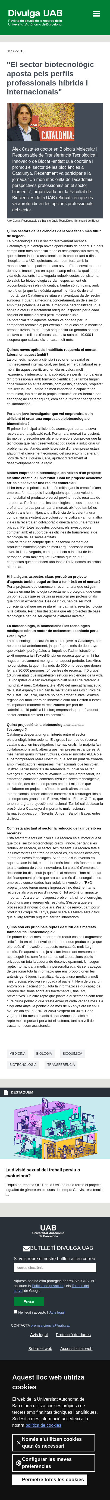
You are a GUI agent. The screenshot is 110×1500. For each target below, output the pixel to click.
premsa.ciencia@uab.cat (50, 1325)
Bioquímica (72, 1054)
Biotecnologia (23, 1065)
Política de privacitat (47, 1286)
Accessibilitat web (76, 1348)
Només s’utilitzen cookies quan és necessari (48, 1443)
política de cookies (43, 1425)
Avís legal (57, 1312)
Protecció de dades (73, 1334)
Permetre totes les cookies (49, 1479)
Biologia (44, 1054)
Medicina (18, 1054)
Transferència (61, 1065)
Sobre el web (40, 1348)
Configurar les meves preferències (43, 1463)
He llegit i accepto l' (39, 1312)
